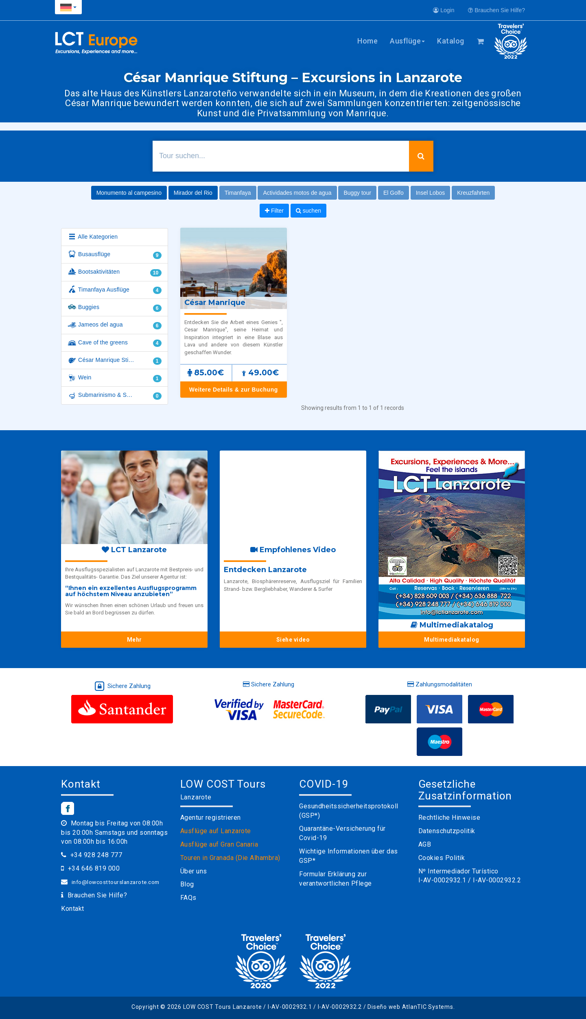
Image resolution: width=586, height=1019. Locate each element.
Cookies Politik (441, 858)
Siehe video (293, 639)
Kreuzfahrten (473, 192)
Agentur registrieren (210, 817)
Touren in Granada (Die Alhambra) (230, 858)
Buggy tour (357, 192)
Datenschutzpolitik (446, 831)
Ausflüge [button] (407, 41)
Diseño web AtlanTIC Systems (410, 1007)
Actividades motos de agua (297, 192)
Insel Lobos (430, 192)
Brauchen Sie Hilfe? (496, 10)
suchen (308, 210)
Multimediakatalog (451, 639)
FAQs (188, 897)
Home (367, 41)
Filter (274, 210)
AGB (424, 844)
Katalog (450, 41)
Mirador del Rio (193, 192)
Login (443, 10)
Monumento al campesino (129, 192)
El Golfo (393, 192)
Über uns (193, 871)
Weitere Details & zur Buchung (233, 389)
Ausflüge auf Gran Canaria (219, 844)
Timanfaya (238, 192)
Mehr (134, 639)
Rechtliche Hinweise (449, 817)
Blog (187, 884)
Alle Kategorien (93, 237)
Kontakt (72, 908)
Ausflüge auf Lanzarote (215, 831)
